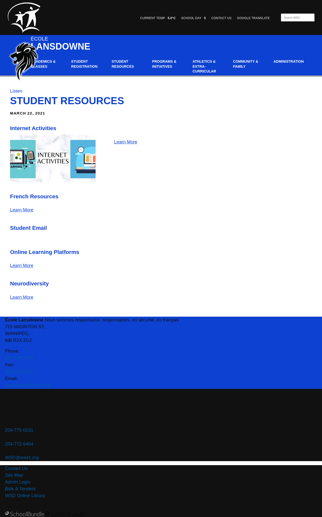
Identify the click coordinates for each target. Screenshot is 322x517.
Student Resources (123, 63)
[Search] (293, 17)
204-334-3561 (19, 371)
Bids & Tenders (20, 488)
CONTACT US (221, 18)
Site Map (14, 475)
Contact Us (16, 468)
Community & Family (245, 63)
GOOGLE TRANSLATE (254, 18)
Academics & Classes (43, 63)
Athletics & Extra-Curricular (204, 66)
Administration (288, 61)
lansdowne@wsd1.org (27, 385)
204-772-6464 (19, 444)
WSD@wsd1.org (22, 457)
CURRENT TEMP (158, 18)
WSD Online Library (25, 495)
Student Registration (84, 63)
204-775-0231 (19, 430)
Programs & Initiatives (164, 63)
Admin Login (17, 482)
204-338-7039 (19, 357)
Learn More (125, 141)
